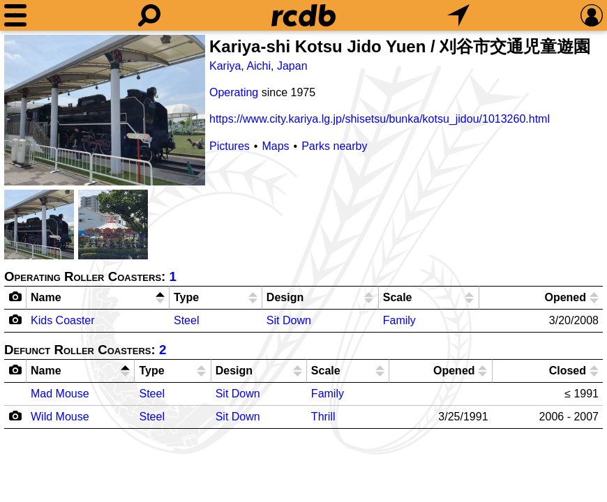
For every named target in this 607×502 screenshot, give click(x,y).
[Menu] (15, 15)
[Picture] (104, 110)
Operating (233, 92)
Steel (186, 320)
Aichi (258, 66)
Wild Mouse (60, 417)
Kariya (225, 66)
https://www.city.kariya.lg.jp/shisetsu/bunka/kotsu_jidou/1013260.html (379, 119)
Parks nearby (334, 146)
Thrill (323, 417)
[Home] (303, 15)
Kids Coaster (63, 320)
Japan (292, 66)
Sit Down (289, 320)
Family (399, 320)
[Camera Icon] (15, 319)
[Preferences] (591, 15)
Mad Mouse (60, 394)
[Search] (149, 15)
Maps (275, 146)
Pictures (229, 146)
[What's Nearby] (458, 15)
